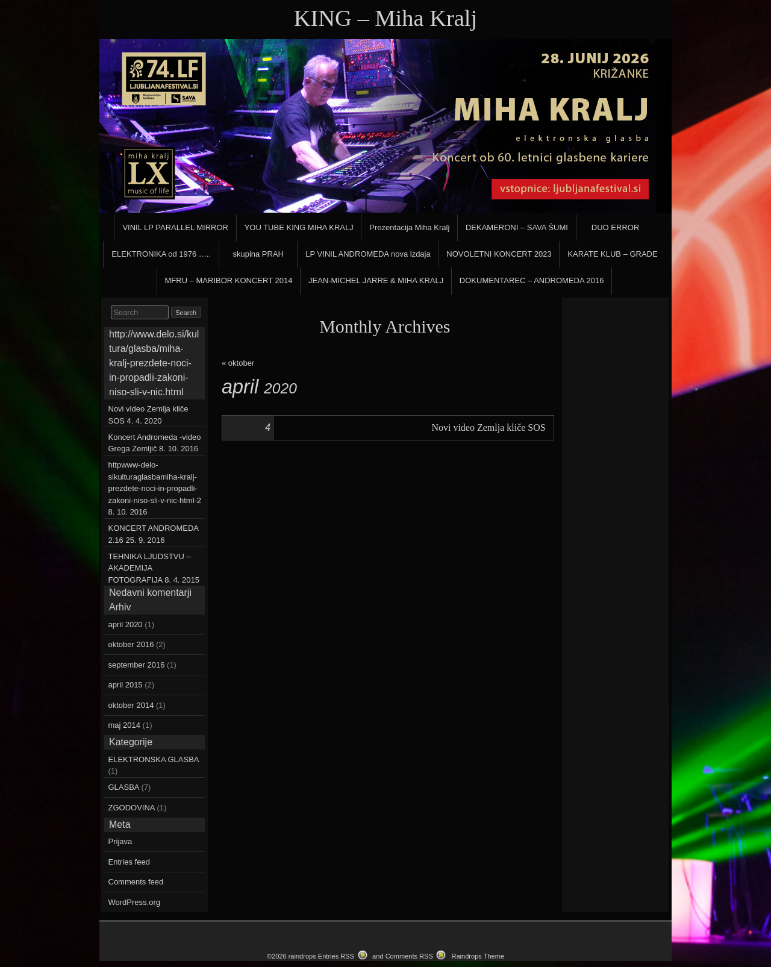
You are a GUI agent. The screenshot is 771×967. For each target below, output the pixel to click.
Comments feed (136, 881)
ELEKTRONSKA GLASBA (153, 759)
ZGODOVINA (131, 807)
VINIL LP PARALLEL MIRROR (175, 227)
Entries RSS (336, 956)
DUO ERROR (615, 227)
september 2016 (136, 664)
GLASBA (123, 787)
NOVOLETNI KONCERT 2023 (498, 253)
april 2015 (125, 684)
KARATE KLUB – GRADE (612, 253)
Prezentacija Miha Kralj (409, 227)
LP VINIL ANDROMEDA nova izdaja (367, 253)
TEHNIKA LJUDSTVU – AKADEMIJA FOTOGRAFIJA (149, 568)
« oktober (238, 363)
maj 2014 (124, 725)
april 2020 (125, 624)
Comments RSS (409, 956)
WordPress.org (134, 902)
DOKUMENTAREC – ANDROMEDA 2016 (532, 280)
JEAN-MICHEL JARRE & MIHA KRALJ (375, 280)
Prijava (120, 841)
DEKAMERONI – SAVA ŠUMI (517, 227)
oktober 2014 (131, 705)
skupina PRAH (258, 253)
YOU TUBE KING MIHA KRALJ (299, 227)
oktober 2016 (131, 644)
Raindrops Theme (477, 956)
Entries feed (129, 861)
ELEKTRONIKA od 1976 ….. (161, 253)
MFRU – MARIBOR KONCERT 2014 (229, 280)
